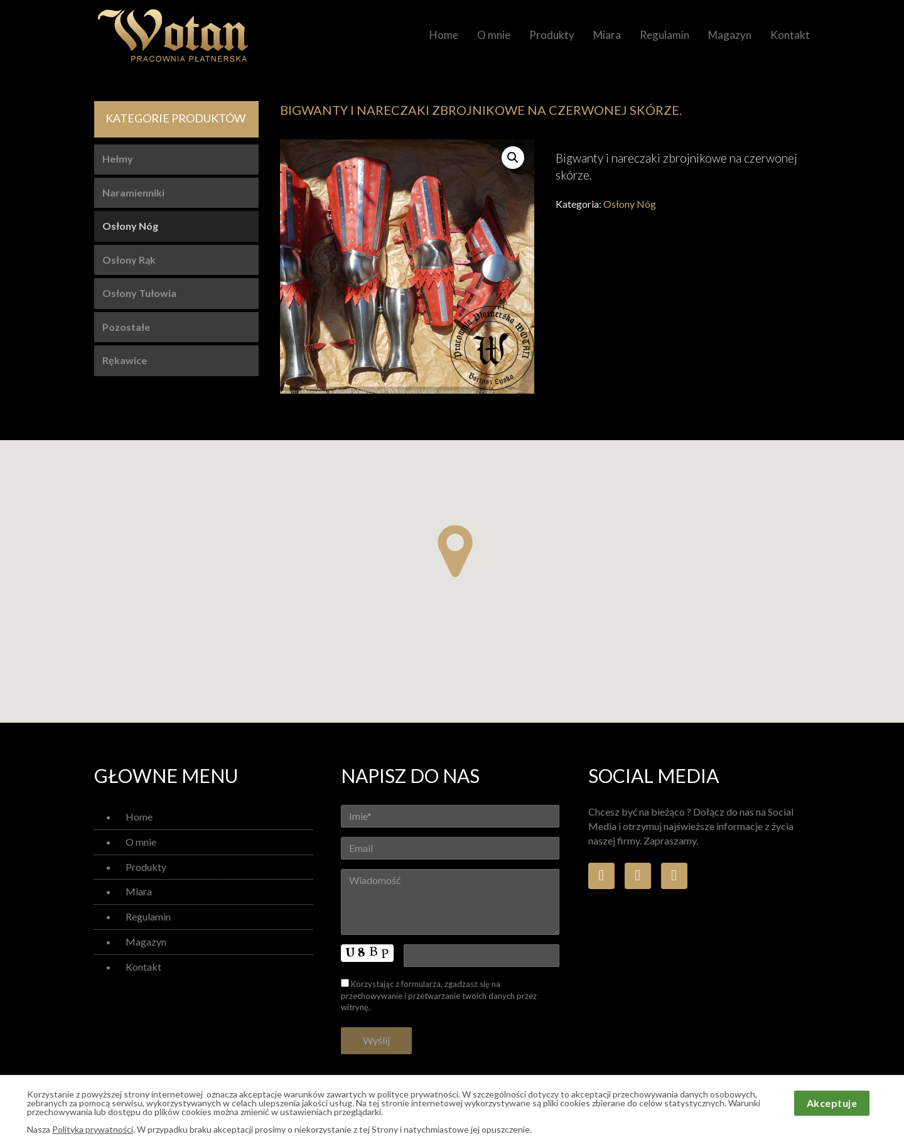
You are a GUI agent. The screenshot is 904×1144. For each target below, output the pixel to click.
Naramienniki (133, 192)
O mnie (493, 34)
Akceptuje (832, 1103)
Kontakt (790, 34)
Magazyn (729, 34)
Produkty (551, 34)
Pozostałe (126, 327)
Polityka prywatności (92, 1129)
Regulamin (664, 34)
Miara (607, 34)
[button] (455, 551)
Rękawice (124, 360)
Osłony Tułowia (139, 293)
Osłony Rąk (129, 260)
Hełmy (117, 159)
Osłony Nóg (629, 204)
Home (443, 34)
